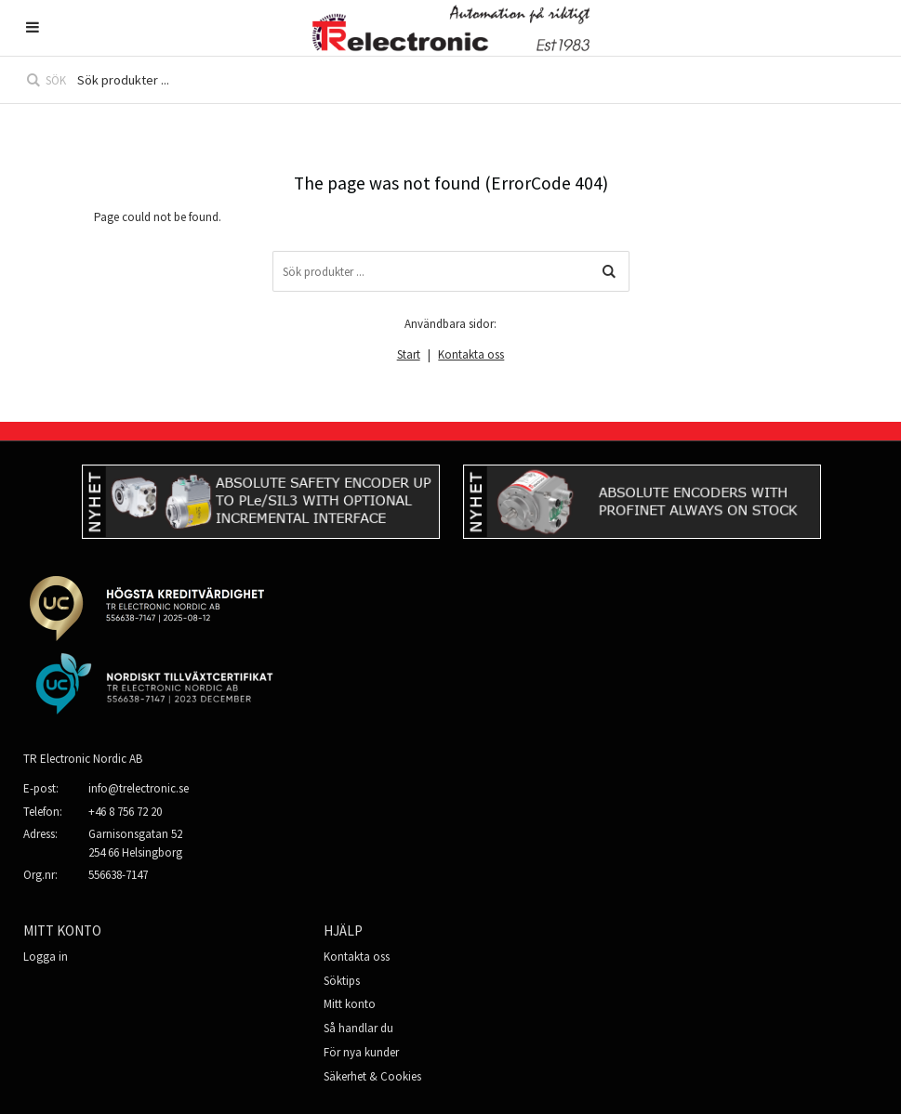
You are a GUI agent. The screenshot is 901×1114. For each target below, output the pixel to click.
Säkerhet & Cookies (372, 1076)
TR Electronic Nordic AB (82, 759)
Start (408, 354)
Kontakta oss (471, 354)
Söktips (342, 981)
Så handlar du (358, 1028)
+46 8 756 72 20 (125, 811)
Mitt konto (350, 1004)
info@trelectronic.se (138, 788)
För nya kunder (361, 1052)
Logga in (45, 956)
